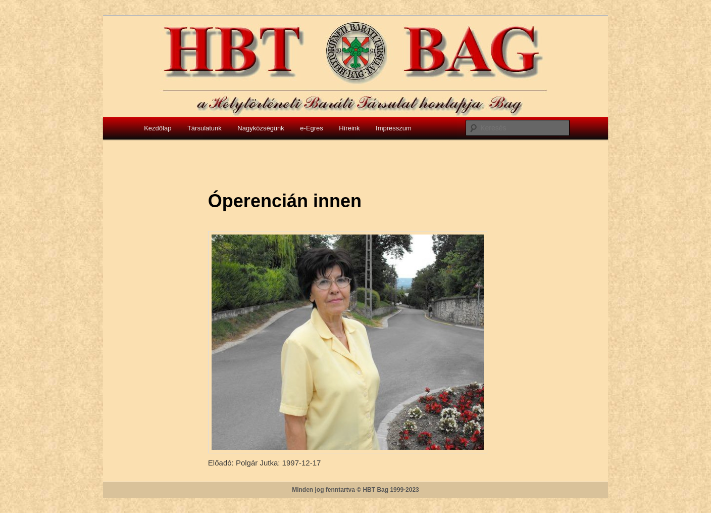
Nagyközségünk (260, 128)
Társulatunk (204, 128)
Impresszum (394, 128)
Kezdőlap (157, 128)
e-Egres (311, 128)
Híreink (349, 128)
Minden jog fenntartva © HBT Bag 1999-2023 (355, 489)
